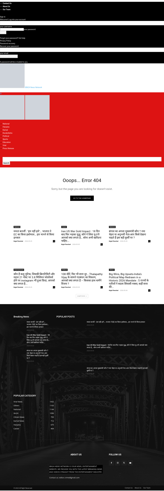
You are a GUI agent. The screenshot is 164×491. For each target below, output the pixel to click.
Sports (5, 139)
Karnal (5, 130)
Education (7, 142)
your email (4, 53)
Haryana (6, 127)
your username (6, 27)
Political (6, 136)
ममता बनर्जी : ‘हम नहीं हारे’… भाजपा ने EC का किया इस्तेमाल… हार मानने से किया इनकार (34, 235)
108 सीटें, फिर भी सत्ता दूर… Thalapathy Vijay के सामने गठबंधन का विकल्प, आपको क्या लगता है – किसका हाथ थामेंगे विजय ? (81, 279)
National (6, 124)
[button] (1, 94)
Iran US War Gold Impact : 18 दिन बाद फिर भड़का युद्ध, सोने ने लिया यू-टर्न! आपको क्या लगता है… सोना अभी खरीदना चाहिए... (81, 236)
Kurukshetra (7, 133)
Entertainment (18, 270)
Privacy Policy (5, 41)
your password (29, 29)
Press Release (8, 148)
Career (64, 227)
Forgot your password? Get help (12, 38)
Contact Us (7, 3)
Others (112, 270)
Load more (82, 296)
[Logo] (12, 119)
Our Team (7, 9)
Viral (4, 145)
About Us (6, 6)
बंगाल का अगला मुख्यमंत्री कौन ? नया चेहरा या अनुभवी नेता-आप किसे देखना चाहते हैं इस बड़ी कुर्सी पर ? (127, 235)
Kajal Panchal (18, 241)
